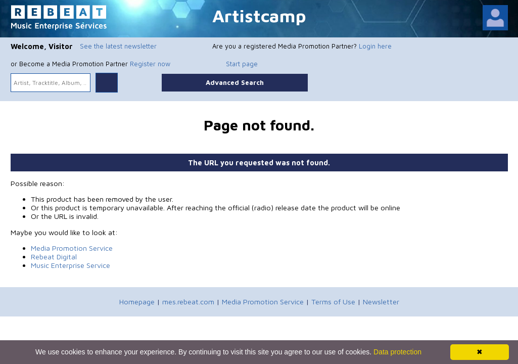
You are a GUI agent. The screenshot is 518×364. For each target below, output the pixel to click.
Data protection (397, 352)
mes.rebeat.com (188, 301)
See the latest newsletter (118, 46)
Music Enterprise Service (70, 265)
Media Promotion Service (72, 248)
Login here (375, 46)
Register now (150, 64)
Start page (242, 64)
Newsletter (381, 301)
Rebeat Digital (54, 256)
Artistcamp (259, 15)
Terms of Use (333, 301)
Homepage (137, 301)
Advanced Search (235, 82)
